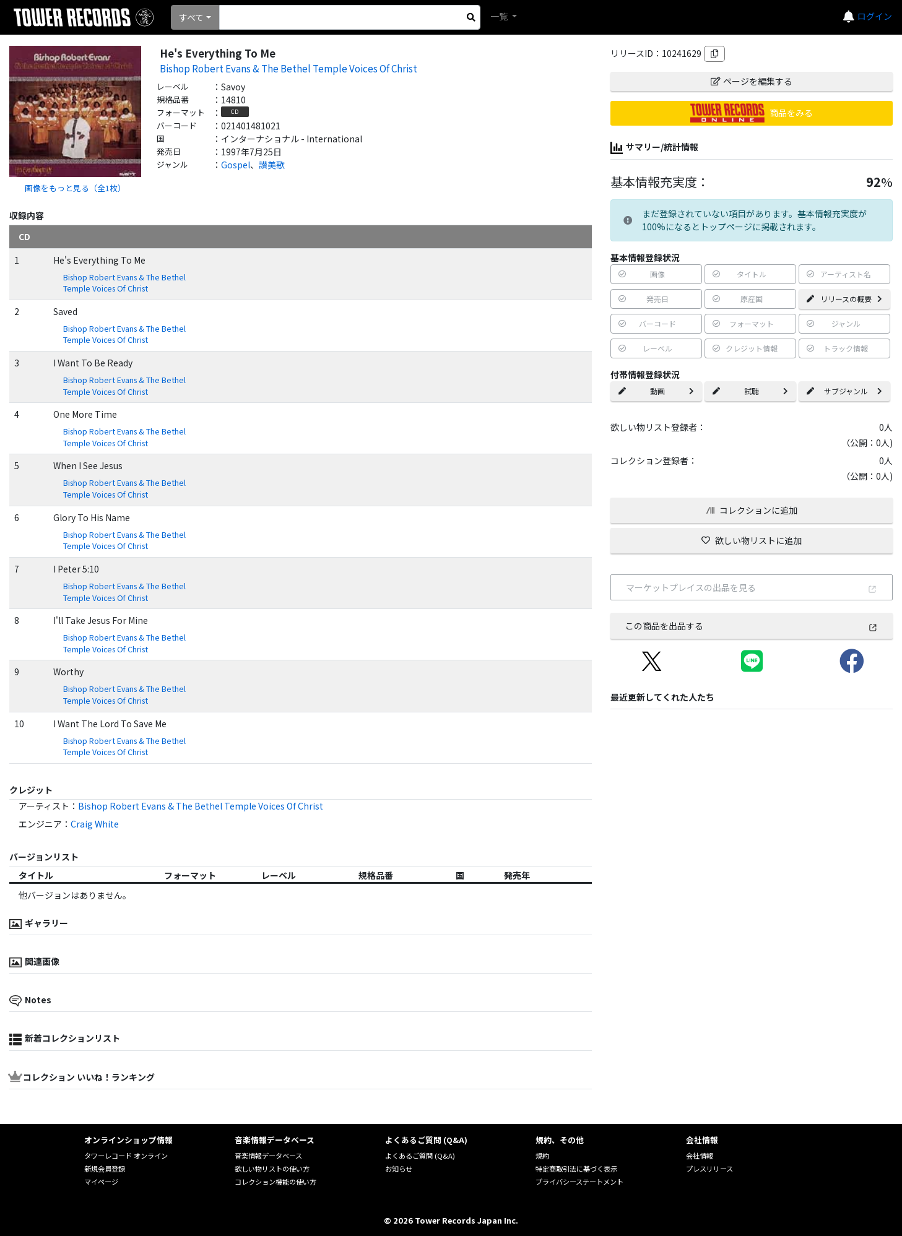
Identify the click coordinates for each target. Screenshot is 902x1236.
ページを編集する (751, 81)
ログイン (874, 16)
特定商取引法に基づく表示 (576, 1168)
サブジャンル (844, 391)
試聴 (750, 391)
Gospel (235, 164)
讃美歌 (272, 164)
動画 (656, 391)
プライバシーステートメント (579, 1181)
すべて (191, 17)
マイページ (101, 1181)
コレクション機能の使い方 (275, 1181)
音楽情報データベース (268, 1155)
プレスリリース (709, 1168)
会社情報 (699, 1155)
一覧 (500, 16)
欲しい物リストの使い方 (272, 1168)
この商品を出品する (751, 626)
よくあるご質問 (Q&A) (420, 1155)
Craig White (95, 824)
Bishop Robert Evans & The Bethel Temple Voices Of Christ (288, 68)
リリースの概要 (844, 298)
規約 (542, 1155)
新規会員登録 (104, 1168)
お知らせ (398, 1168)
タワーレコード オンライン (126, 1155)
